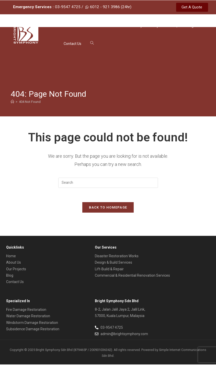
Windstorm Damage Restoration (32, 324)
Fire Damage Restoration (26, 311)
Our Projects (16, 270)
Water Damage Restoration (28, 317)
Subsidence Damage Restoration (32, 330)
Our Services (115, 26)
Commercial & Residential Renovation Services (132, 277)
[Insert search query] (108, 183)
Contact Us (72, 44)
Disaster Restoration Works (117, 257)
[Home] (12, 102)
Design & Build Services (113, 264)
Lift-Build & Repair (109, 270)
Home (68, 26)
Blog (190, 26)
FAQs (175, 26)
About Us (88, 26)
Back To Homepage (108, 209)
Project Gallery (149, 26)
